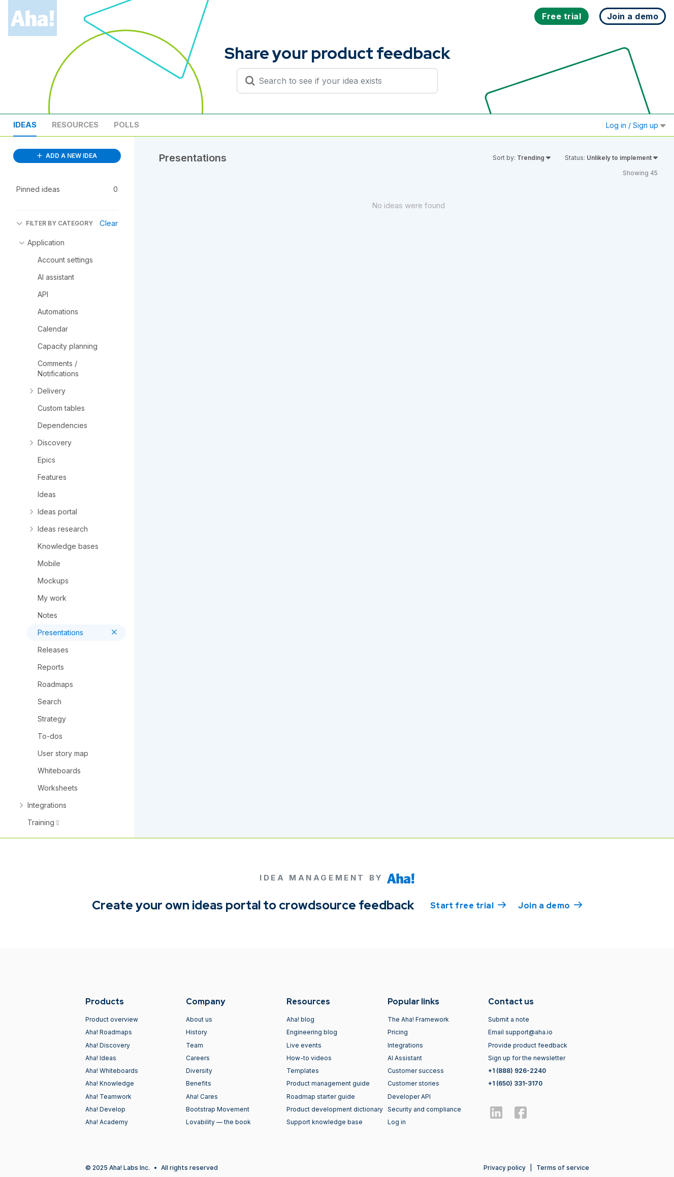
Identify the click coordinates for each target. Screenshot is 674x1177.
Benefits (198, 1083)
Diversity (199, 1070)
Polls (126, 124)
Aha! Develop (105, 1109)
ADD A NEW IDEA (67, 155)
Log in (397, 1122)
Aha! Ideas (100, 1058)
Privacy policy (505, 1167)
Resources (75, 124)
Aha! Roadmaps (108, 1032)
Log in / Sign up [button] (636, 125)
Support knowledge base (324, 1122)
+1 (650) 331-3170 (515, 1083)
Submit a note (508, 1019)
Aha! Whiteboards (111, 1070)
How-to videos (309, 1058)
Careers (198, 1058)
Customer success (416, 1070)
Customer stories (413, 1083)
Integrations (405, 1045)
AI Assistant (405, 1058)
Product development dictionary (334, 1109)
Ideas (25, 124)
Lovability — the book (218, 1122)
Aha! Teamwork (108, 1096)
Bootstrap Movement (217, 1109)
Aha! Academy (106, 1122)
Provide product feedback (527, 1045)
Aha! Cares (202, 1096)
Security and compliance (424, 1109)
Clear (109, 223)
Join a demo (550, 905)
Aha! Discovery (107, 1045)
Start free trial (468, 905)
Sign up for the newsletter (526, 1058)
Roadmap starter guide (320, 1096)
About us (199, 1019)
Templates (302, 1070)
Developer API (409, 1096)
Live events (304, 1045)
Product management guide (328, 1083)
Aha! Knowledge (109, 1083)
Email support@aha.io (520, 1032)
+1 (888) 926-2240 (517, 1070)
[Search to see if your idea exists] (341, 81)
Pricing (398, 1032)
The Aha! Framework (418, 1019)
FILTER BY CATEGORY (54, 223)
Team (194, 1045)
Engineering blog (311, 1032)
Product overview (111, 1019)
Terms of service (562, 1167)
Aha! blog (300, 1019)
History (196, 1032)
